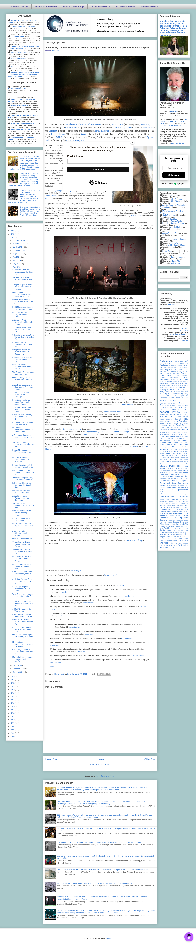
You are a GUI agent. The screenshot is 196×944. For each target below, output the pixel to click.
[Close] (132, 142)
